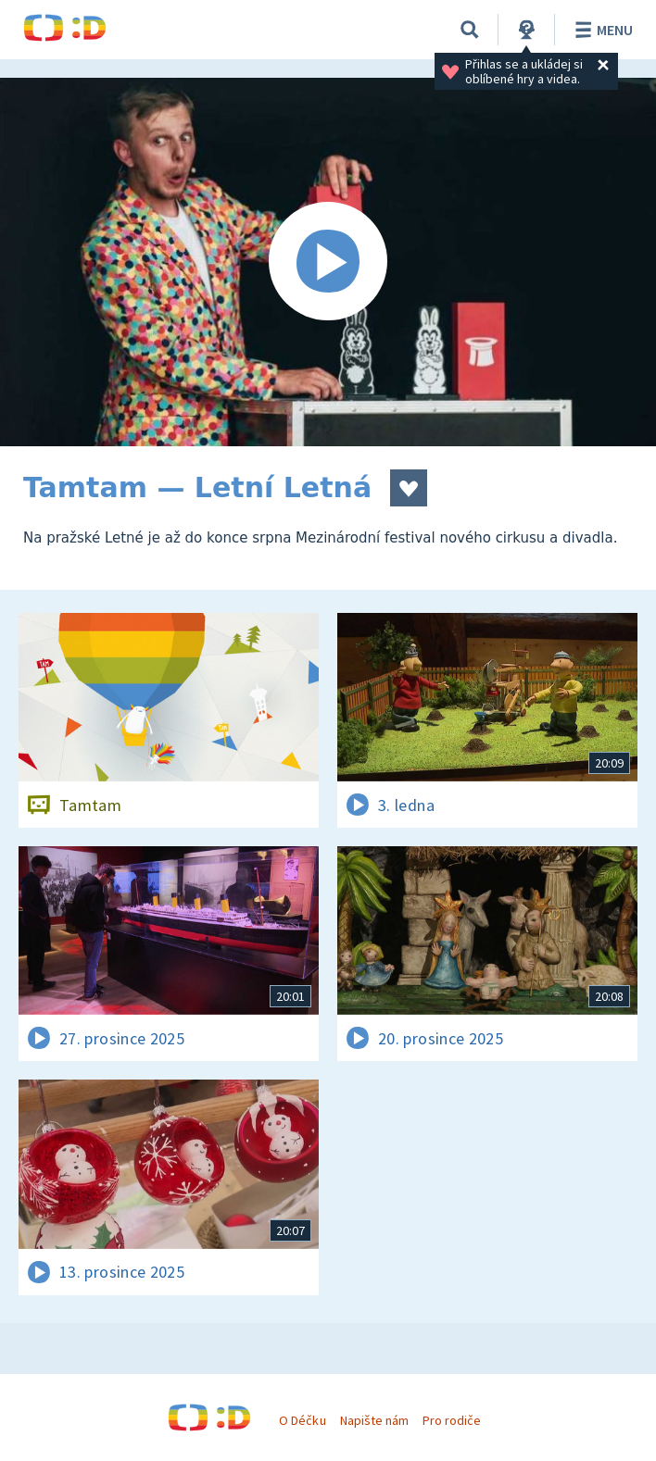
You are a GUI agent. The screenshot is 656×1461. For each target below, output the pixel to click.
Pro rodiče (452, 1420)
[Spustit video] (328, 262)
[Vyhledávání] (470, 29)
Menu (601, 30)
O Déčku (302, 1420)
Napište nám (374, 1420)
